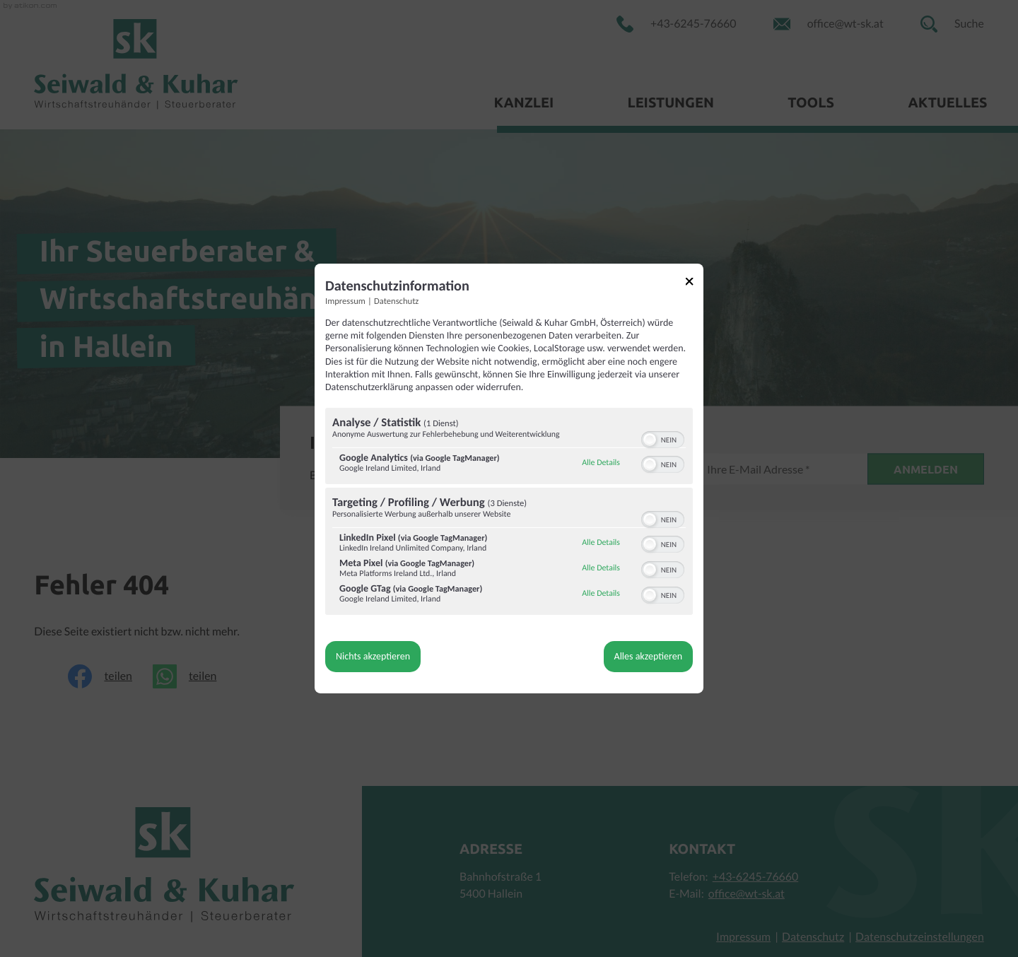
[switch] (663, 438)
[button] (649, 439)
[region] (509, 513)
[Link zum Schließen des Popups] (694, 284)
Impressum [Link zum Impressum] (345, 301)
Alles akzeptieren (648, 656)
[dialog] (509, 478)
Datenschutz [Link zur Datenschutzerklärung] (396, 301)
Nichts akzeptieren (373, 656)
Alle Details (601, 463)
